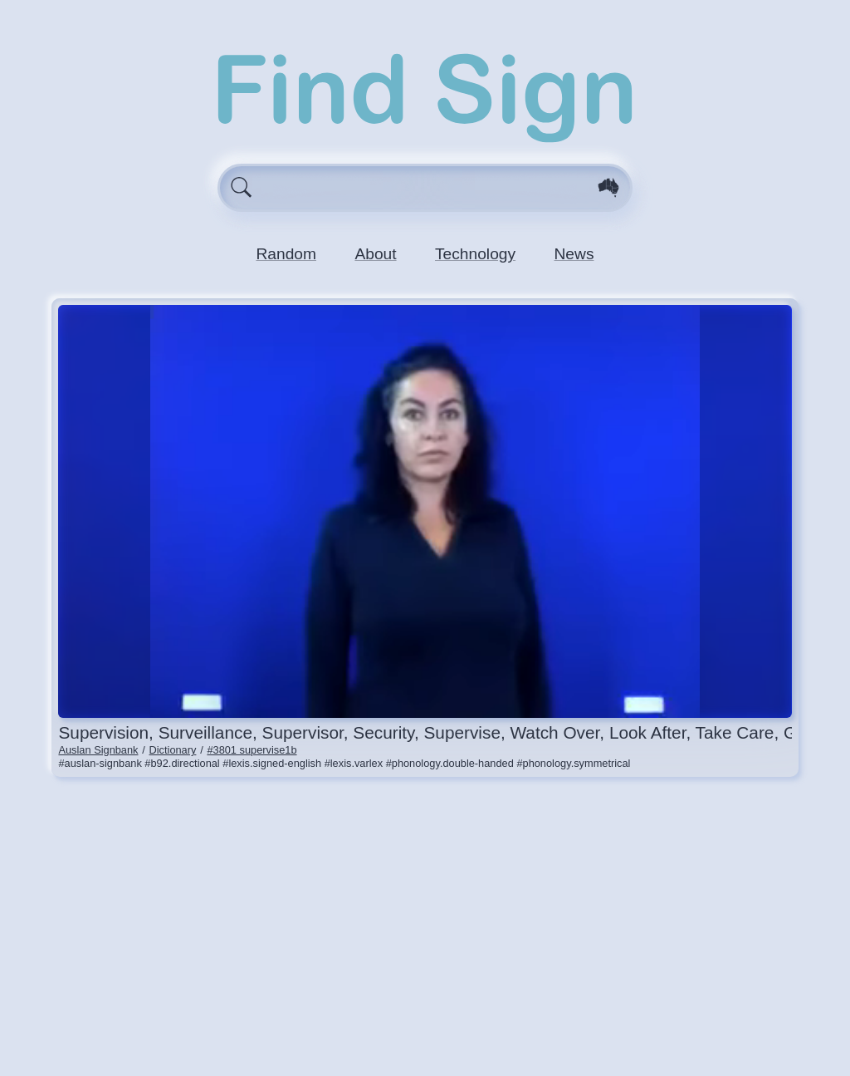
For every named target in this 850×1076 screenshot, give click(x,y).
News (574, 254)
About (375, 254)
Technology (475, 254)
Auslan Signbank (98, 750)
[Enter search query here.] (425, 187)
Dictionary (173, 750)
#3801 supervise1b (251, 750)
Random (286, 254)
